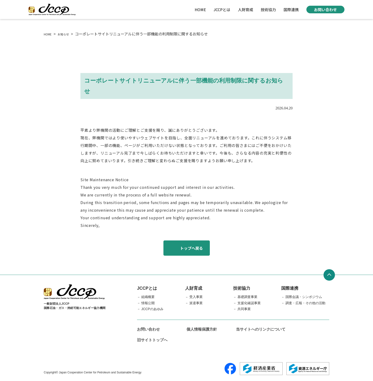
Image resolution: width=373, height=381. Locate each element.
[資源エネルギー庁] (307, 368)
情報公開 (148, 303)
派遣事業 (196, 303)
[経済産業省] (261, 368)
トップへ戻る (191, 248)
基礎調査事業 (247, 297)
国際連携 (291, 9)
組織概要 (148, 297)
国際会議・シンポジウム (303, 297)
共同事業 (244, 309)
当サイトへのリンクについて (260, 329)
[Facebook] (230, 368)
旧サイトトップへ (152, 340)
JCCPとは (222, 9)
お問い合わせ (325, 9)
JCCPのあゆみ (152, 309)
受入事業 (196, 297)
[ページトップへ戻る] (329, 275)
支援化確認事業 (249, 303)
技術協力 (268, 9)
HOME (200, 9)
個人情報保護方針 (201, 329)
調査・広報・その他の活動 (305, 303)
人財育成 (245, 9)
